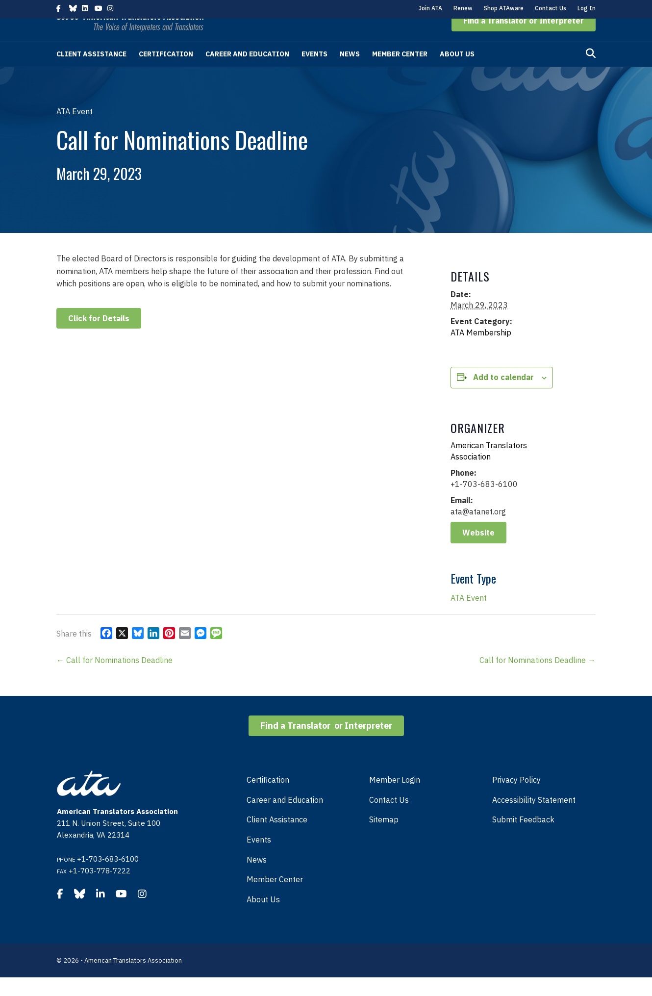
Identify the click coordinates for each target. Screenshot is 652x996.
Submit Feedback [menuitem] (523, 838)
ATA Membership (481, 351)
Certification (166, 72)
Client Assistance (91, 72)
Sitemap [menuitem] (384, 838)
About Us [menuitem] (263, 918)
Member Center (399, 72)
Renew (463, 8)
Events (314, 72)
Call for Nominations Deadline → (537, 679)
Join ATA (430, 8)
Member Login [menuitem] (394, 798)
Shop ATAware (504, 8)
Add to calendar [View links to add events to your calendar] (503, 396)
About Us (457, 72)
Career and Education (247, 72)
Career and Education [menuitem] (285, 818)
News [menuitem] (257, 878)
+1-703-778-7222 (99, 889)
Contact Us (550, 8)
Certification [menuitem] (268, 798)
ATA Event (469, 616)
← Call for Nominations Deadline (114, 679)
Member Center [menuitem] (275, 898)
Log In (586, 8)
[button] (523, 39)
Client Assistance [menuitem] (277, 838)
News (350, 72)
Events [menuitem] (259, 858)
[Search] (591, 72)
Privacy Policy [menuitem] (516, 798)
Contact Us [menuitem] (389, 818)
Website (478, 551)
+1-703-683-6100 (108, 877)
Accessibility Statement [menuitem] (534, 818)
